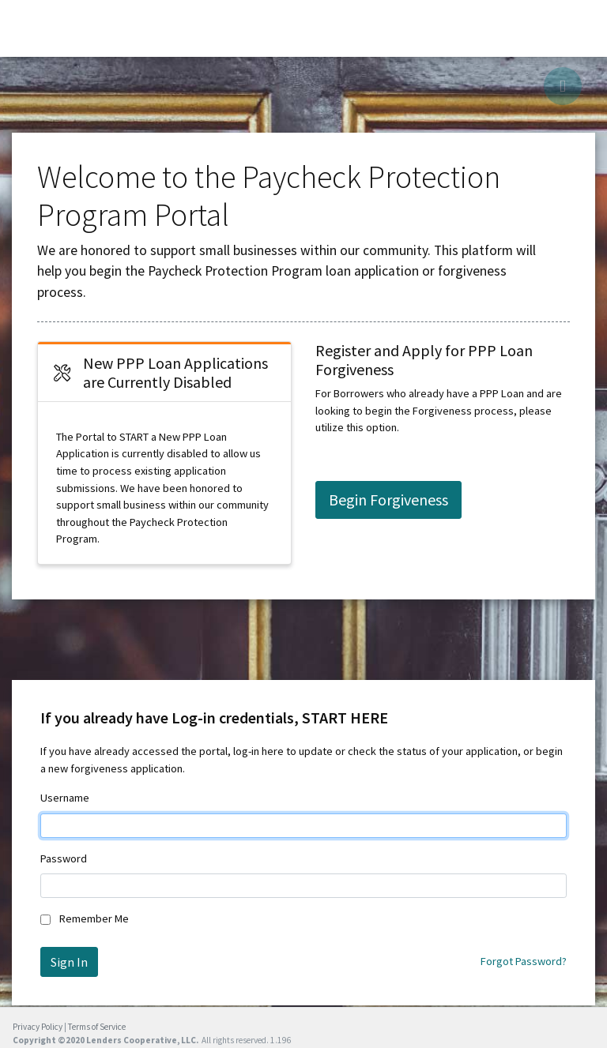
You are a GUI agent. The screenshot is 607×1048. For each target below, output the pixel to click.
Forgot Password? (524, 961)
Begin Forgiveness (388, 499)
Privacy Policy (37, 1026)
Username (64, 798)
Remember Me (94, 918)
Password (63, 858)
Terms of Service (97, 1026)
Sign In (69, 962)
